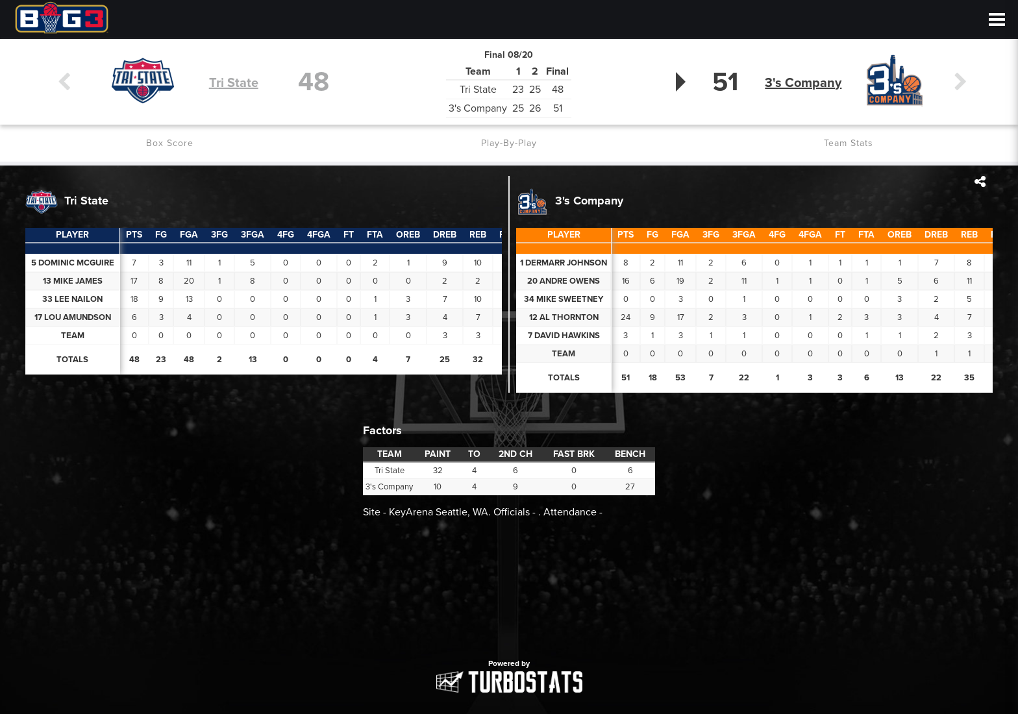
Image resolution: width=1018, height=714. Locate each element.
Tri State (234, 82)
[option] (509, 587)
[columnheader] (134, 235)
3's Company (805, 82)
